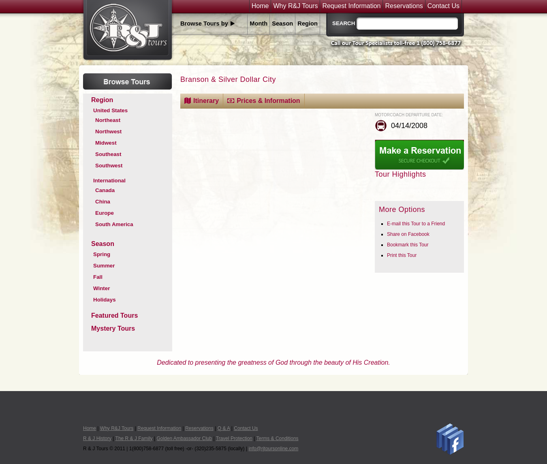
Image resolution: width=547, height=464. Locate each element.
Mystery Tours (113, 328)
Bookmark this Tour (408, 245)
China (102, 202)
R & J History (97, 438)
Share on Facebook (408, 234)
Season (282, 23)
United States (110, 110)
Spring (101, 254)
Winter (101, 288)
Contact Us (443, 6)
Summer (104, 266)
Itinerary (206, 100)
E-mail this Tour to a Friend (416, 224)
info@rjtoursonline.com (273, 448)
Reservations (404, 6)
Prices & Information (268, 100)
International (109, 180)
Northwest (108, 131)
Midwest (106, 143)
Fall (98, 277)
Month (258, 23)
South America (114, 224)
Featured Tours (114, 315)
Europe (104, 213)
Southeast (108, 154)
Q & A (224, 428)
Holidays (104, 300)
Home (260, 6)
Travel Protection (234, 438)
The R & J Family (134, 438)
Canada (105, 190)
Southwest (108, 166)
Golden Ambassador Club (184, 438)
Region (307, 23)
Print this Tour (402, 255)
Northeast (107, 120)
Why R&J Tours (295, 6)
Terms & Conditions (277, 438)
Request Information (351, 6)
